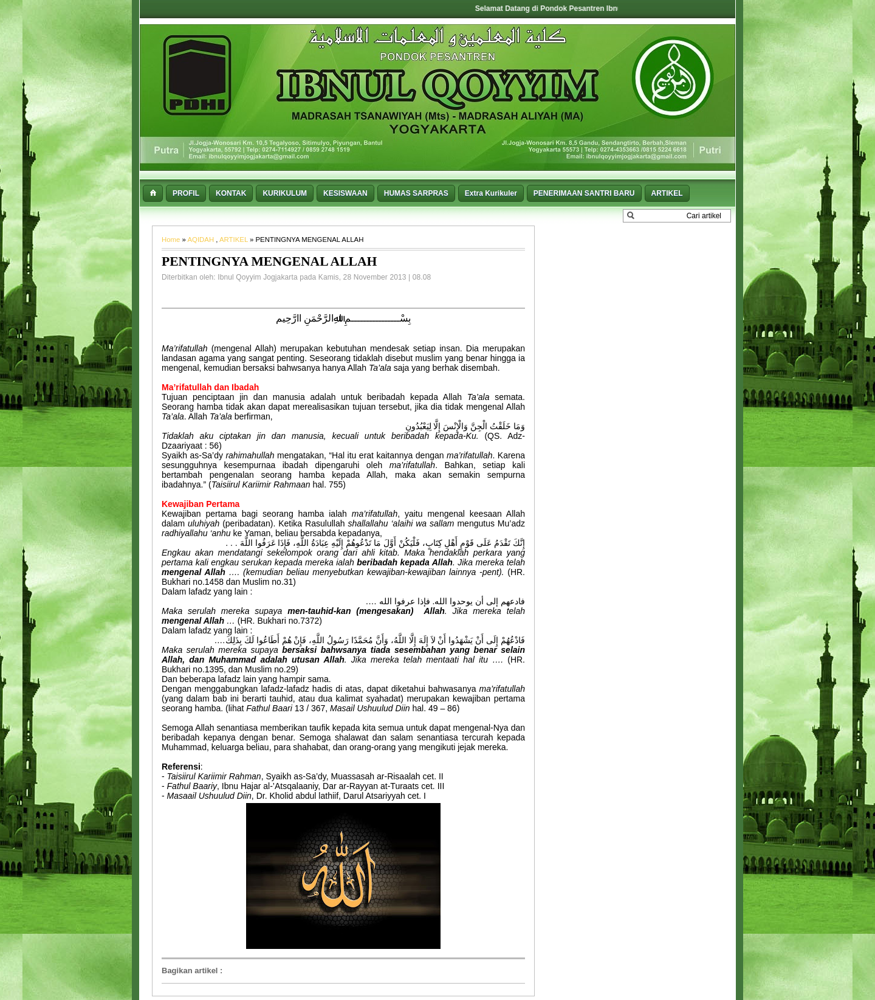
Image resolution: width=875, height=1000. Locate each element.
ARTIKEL (234, 239)
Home (172, 239)
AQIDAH (201, 239)
